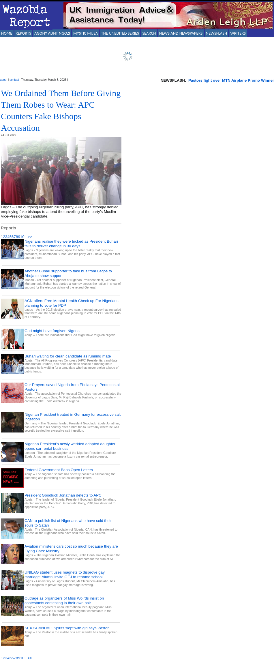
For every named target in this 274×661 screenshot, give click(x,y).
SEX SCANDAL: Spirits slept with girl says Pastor (67, 628)
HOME (6, 33)
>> (30, 237)
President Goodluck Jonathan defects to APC (63, 495)
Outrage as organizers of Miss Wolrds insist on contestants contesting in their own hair (64, 600)
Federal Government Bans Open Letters (59, 470)
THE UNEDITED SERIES (120, 33)
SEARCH (149, 33)
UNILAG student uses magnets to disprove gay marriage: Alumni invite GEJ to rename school (65, 574)
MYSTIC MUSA (85, 33)
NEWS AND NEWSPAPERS (180, 33)
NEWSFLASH (216, 33)
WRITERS (238, 33)
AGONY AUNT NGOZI (52, 33)
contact (14, 79)
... (26, 237)
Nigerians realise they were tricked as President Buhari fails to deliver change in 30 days (71, 243)
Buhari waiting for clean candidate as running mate (68, 356)
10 (22, 237)
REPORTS (23, 33)
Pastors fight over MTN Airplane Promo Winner (231, 80)
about (3, 79)
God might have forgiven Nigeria (52, 331)
